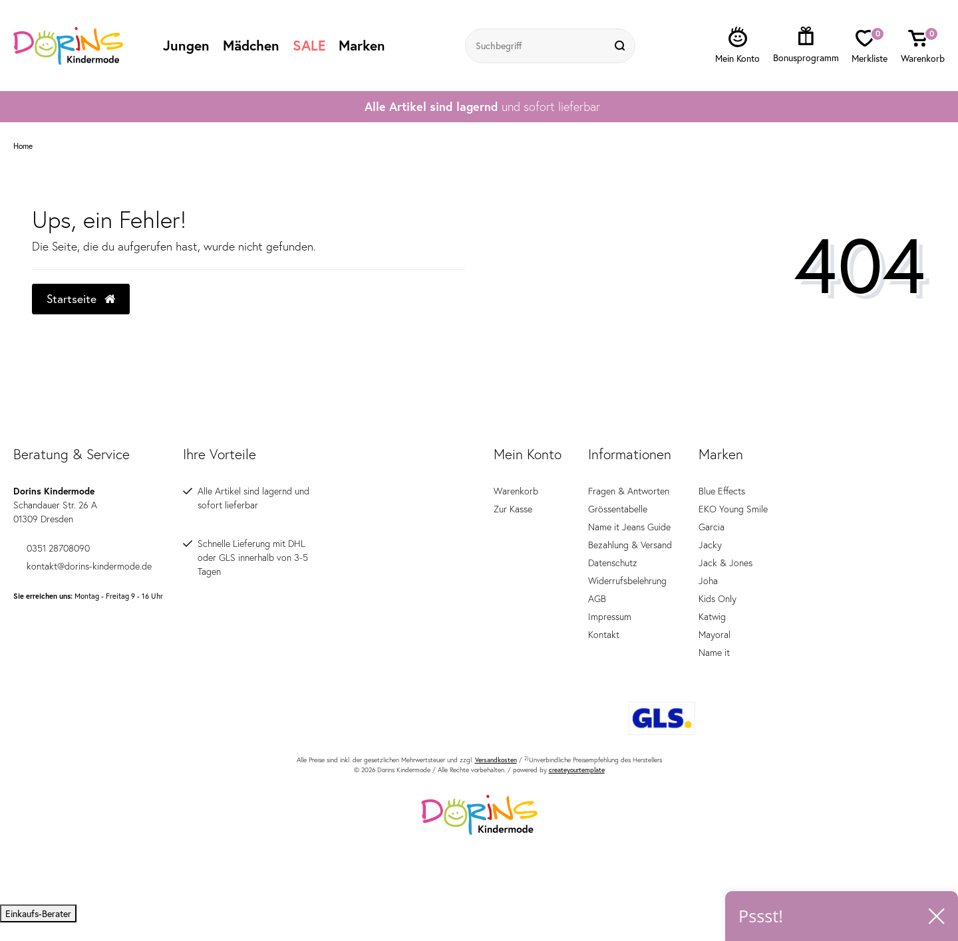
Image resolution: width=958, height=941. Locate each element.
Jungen (186, 45)
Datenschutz (612, 563)
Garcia (711, 527)
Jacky (710, 545)
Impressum (609, 617)
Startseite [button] (81, 298)
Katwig (712, 617)
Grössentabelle (617, 509)
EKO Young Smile (733, 509)
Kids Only (717, 599)
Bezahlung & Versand (630, 545)
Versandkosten (496, 760)
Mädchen (251, 45)
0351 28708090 (51, 548)
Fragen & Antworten (628, 491)
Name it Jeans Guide (629, 527)
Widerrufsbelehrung (627, 581)
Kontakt (603, 635)
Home (23, 146)
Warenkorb (516, 491)
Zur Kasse (513, 509)
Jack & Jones (725, 563)
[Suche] (621, 46)
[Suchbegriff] (537, 46)
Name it (714, 653)
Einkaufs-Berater (38, 913)
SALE (309, 45)
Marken (362, 45)
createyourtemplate (577, 770)
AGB (597, 599)
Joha (708, 581)
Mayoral (714, 635)
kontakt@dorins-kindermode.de (82, 566)
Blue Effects (722, 491)
